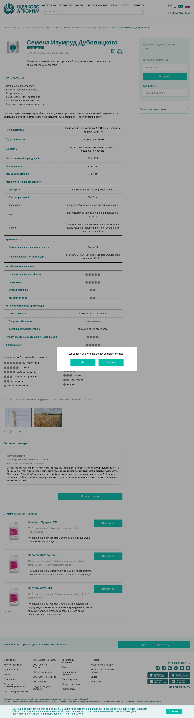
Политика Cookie (73, 713)
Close (133, 353)
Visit (82, 362)
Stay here (112, 362)
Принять (174, 711)
